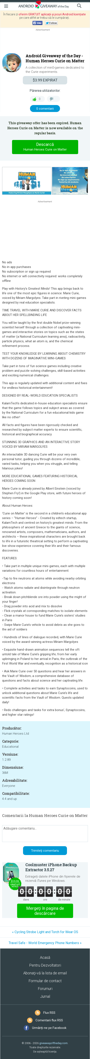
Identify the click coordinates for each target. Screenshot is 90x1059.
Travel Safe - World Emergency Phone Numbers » (45, 943)
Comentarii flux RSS (49, 1020)
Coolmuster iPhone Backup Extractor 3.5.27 (51, 867)
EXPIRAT (45, 80)
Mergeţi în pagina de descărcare (45, 911)
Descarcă (45, 147)
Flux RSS (49, 1013)
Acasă (45, 957)
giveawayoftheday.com (53, 1043)
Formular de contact (45, 981)
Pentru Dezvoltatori (45, 965)
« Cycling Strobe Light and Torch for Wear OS (45, 932)
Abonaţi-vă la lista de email (45, 973)
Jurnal (45, 996)
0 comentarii (45, 109)
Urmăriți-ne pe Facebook (49, 1028)
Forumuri (45, 988)
